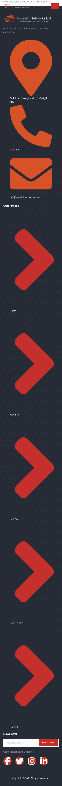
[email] (31, 743)
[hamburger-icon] (55, 6)
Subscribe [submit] (48, 742)
